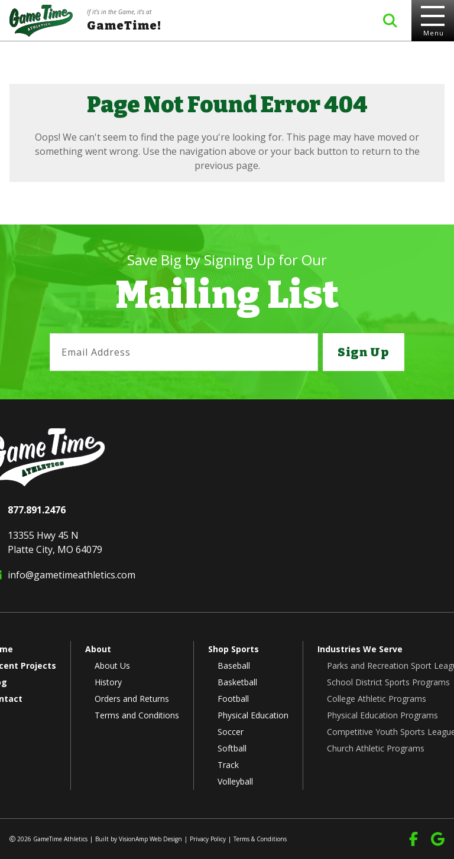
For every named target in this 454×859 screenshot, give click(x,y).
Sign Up (364, 352)
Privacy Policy (208, 839)
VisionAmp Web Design (150, 839)
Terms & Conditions (260, 839)
